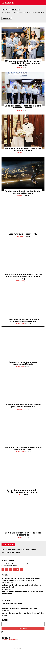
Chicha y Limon (19, 236)
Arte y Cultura (6, 610)
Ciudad (19, 494)
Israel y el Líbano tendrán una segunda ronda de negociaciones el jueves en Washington (23, 320)
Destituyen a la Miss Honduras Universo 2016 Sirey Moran (19, 608)
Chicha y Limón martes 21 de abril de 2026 (23, 234)
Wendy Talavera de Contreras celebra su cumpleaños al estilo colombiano (23, 534)
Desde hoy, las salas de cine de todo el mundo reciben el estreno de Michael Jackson (23, 192)
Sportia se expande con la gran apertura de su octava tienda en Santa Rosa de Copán (23, 107)
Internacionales (20, 281)
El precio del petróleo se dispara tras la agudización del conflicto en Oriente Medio (23, 448)
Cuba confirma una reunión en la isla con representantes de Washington (23, 363)
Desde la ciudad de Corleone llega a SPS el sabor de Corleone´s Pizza (23, 613)
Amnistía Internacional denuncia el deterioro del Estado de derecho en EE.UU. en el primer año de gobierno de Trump (23, 277)
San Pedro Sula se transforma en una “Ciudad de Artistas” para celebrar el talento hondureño (23, 491)
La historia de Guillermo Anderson (12, 604)
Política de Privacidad (13, 632)
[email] (23, 624)
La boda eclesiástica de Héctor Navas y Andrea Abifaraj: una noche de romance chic (23, 150)
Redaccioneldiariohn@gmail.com (10, 639)
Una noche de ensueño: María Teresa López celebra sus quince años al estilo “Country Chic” (23, 406)
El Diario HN (26, 67)
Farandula (19, 195)
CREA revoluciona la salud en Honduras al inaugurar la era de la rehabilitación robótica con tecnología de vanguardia (23, 63)
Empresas (19, 67)
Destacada (19, 152)
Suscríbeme (23, 628)
